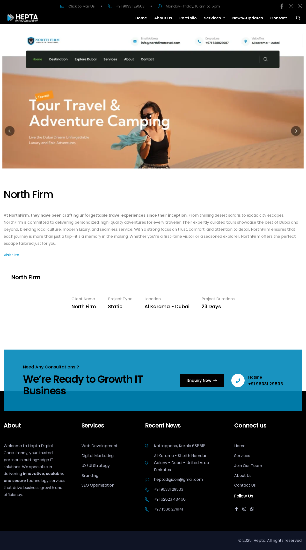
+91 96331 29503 (265, 384)
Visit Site (11, 255)
